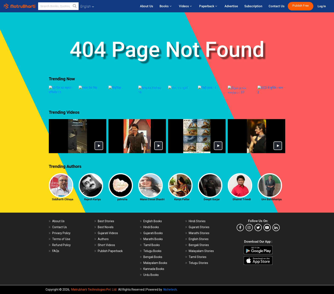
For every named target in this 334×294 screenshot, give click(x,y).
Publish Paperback (110, 237)
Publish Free (300, 5)
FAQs (55, 237)
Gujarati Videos (108, 220)
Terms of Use (61, 226)
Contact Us (277, 6)
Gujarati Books (153, 220)
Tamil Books (151, 231)
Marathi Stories (199, 220)
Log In (322, 6)
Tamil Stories (197, 243)
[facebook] (240, 214)
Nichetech (170, 289)
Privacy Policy (61, 220)
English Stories (199, 226)
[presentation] (46, 89)
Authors (103, 226)
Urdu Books (151, 261)
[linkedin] (276, 214)
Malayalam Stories (201, 237)
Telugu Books (152, 237)
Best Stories (106, 208)
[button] (75, 6)
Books (166, 6)
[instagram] (249, 214)
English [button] (87, 6)
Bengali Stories (199, 231)
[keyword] (58, 6)
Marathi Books (153, 226)
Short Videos (106, 231)
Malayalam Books (155, 249)
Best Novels (106, 214)
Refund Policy (61, 231)
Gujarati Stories (199, 214)
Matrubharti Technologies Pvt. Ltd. (94, 289)
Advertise (231, 6)
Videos (186, 6)
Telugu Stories (198, 249)
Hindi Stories (197, 208)
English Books (152, 208)
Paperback (208, 6)
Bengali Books (152, 243)
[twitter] (258, 214)
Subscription (253, 6)
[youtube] (267, 214)
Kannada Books (153, 255)
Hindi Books (151, 214)
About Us (146, 6)
